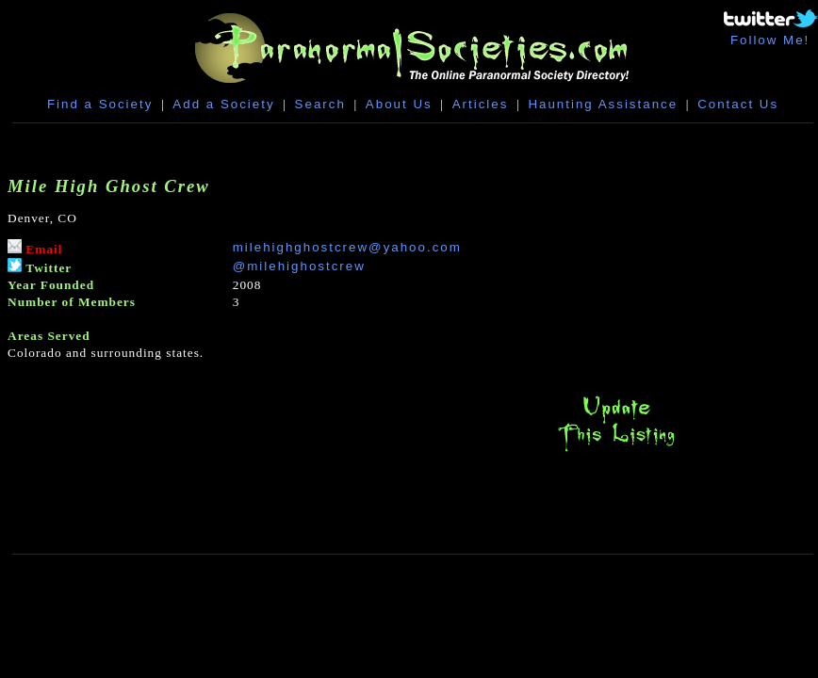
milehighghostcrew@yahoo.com (347, 247)
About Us (399, 104)
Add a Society (223, 104)
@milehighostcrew (299, 266)
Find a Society (100, 104)
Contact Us (737, 104)
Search (320, 104)
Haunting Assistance (603, 104)
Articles (480, 104)
